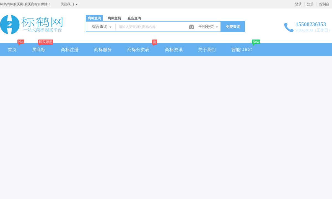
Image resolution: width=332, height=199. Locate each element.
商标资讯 (174, 49)
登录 (298, 4)
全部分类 (208, 27)
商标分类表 (138, 49)
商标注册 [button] (70, 49)
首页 (12, 49)
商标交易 (114, 18)
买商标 (38, 49)
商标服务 (103, 49)
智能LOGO (241, 49)
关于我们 (207, 49)
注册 (310, 4)
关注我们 (70, 4)
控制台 (324, 4)
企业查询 (134, 18)
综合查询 (102, 27)
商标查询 (94, 18)
